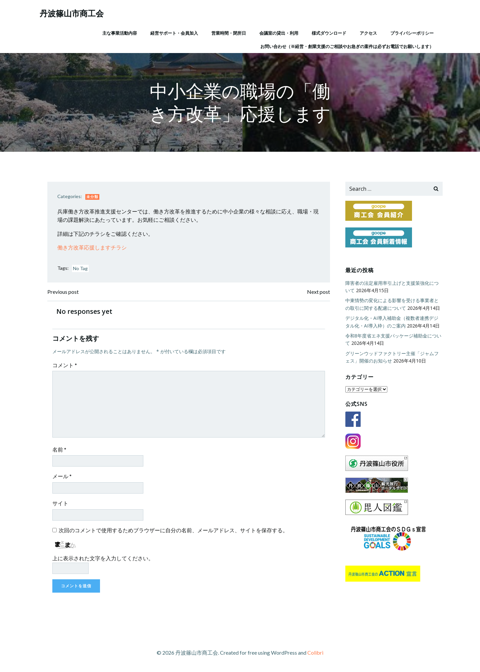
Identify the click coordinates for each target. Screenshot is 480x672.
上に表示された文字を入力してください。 (103, 558)
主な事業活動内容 (119, 33)
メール (62, 476)
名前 (59, 449)
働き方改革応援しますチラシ (92, 247)
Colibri (315, 652)
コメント (64, 365)
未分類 (92, 196)
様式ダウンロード (329, 33)
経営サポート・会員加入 (174, 33)
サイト (60, 503)
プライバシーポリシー (412, 33)
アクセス (368, 33)
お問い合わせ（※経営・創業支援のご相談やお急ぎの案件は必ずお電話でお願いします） (347, 46)
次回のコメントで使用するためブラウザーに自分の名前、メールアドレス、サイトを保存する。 (173, 530)
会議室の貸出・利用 (278, 33)
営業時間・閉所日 (228, 33)
